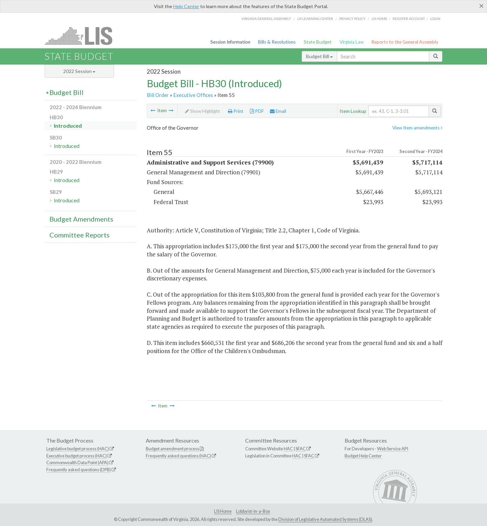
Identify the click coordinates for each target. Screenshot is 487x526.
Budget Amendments (81, 219)
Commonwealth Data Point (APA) (77, 462)
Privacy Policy (352, 19)
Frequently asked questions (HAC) (178, 455)
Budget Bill (319, 56)
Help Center (186, 6)
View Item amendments (417, 127)
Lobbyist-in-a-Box (253, 511)
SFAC (301, 448)
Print (236, 111)
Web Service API (392, 448)
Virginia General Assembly (266, 19)
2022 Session (79, 71)
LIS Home (223, 511)
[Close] (481, 5)
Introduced (68, 125)
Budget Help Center (363, 455)
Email (278, 111)
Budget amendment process (172, 448)
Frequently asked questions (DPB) (78, 469)
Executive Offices (193, 95)
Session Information (230, 42)
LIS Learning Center (315, 19)
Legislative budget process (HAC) (77, 448)
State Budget (317, 42)
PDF (257, 111)
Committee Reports (79, 235)
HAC (288, 448)
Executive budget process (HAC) (76, 455)
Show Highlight (202, 111)
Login (435, 19)
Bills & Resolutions (277, 42)
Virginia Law (352, 42)
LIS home (379, 19)
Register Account (409, 19)
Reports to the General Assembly (404, 42)
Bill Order (158, 95)
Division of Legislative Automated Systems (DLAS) (325, 519)
